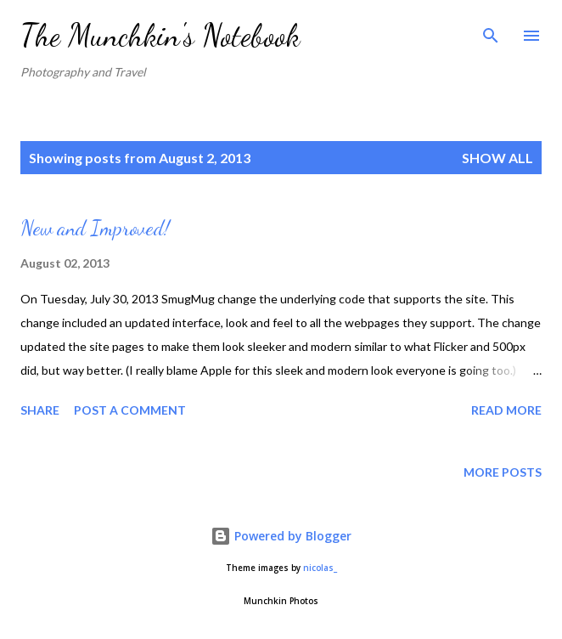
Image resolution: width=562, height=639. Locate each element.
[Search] (491, 30)
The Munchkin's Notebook (160, 35)
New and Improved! (95, 228)
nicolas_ (320, 568)
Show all (497, 158)
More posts (503, 472)
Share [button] (39, 410)
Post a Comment (130, 410)
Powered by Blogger (281, 536)
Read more (506, 410)
